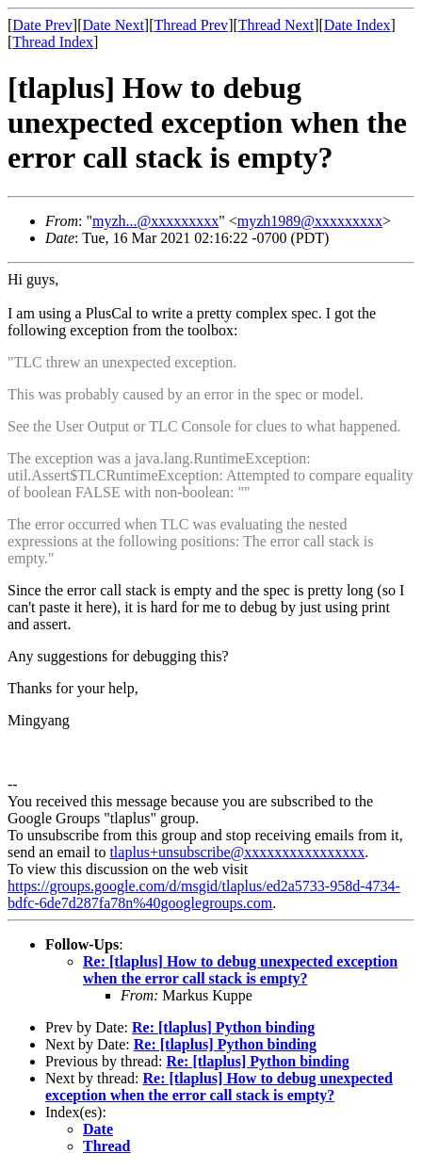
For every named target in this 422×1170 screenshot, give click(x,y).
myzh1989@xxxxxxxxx (309, 221)
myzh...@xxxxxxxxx (155, 221)
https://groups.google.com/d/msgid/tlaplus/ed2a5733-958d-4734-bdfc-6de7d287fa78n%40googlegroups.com (204, 894)
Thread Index (52, 42)
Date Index (357, 25)
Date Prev (42, 25)
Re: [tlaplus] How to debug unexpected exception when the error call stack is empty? (240, 969)
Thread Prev (191, 25)
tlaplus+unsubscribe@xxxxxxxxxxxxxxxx (237, 852)
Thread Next (276, 25)
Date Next (113, 25)
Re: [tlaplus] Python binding (223, 1027)
